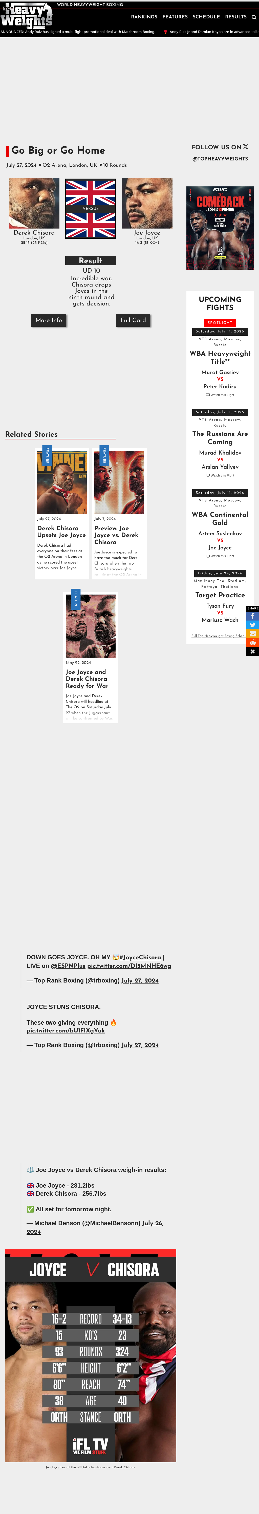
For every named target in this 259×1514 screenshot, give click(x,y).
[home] (26, 16)
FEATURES (175, 17)
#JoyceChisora (140, 958)
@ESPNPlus (68, 966)
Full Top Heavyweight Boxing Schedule (220, 636)
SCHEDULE (206, 17)
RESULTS (236, 17)
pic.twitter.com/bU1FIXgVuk (66, 1031)
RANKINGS (144, 17)
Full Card (133, 321)
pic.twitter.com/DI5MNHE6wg (129, 966)
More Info (48, 321)
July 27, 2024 (140, 981)
